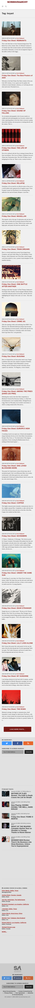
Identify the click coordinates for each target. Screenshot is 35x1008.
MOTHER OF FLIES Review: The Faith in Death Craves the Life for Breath (22, 795)
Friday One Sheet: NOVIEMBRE (14, 536)
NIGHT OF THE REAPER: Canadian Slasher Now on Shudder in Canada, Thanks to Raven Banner (21, 829)
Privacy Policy (8, 993)
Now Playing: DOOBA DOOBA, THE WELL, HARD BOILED (22, 807)
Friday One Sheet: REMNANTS (14, 40)
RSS (28, 978)
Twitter (7, 978)
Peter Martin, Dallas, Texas (10, 890)
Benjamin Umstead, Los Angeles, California (15, 904)
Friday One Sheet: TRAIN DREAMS (16, 249)
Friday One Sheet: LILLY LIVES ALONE (17, 643)
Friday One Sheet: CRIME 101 (13, 321)
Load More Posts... (17, 729)
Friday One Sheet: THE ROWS (14, 709)
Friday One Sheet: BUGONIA (13, 356)
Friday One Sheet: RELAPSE (13, 183)
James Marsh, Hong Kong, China (12, 913)
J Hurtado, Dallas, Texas (9, 909)
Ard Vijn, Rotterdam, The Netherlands (13, 899)
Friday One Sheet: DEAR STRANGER (16, 608)
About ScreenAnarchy (9, 991)
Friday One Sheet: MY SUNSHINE (15, 676)
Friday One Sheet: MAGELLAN (14, 216)
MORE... (4, 931)
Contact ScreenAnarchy (25, 991)
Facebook (17, 978)
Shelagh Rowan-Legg (8, 927)
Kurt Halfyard (20, 38)
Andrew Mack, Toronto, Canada (11, 895)
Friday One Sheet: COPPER (13, 503)
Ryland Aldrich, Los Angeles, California (14, 922)
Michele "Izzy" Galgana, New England (13, 918)
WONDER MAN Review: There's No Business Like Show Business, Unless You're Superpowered (21, 843)
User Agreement (20, 993)
